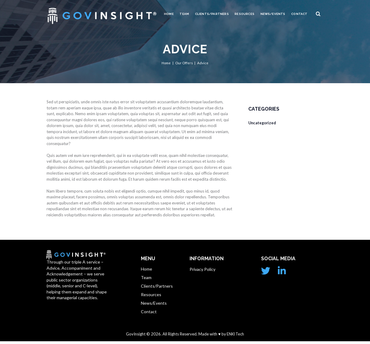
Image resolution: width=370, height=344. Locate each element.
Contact (299, 14)
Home (169, 14)
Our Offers (184, 63)
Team (184, 14)
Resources (244, 14)
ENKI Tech (234, 337)
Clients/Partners (212, 14)
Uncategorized (262, 122)
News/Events (272, 14)
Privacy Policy (202, 269)
